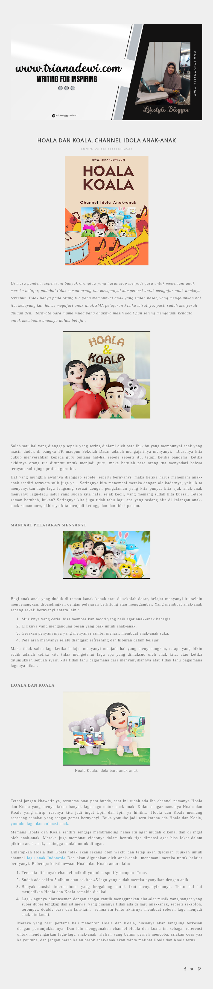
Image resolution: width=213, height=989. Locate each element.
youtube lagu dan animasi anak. (40, 823)
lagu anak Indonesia (46, 858)
